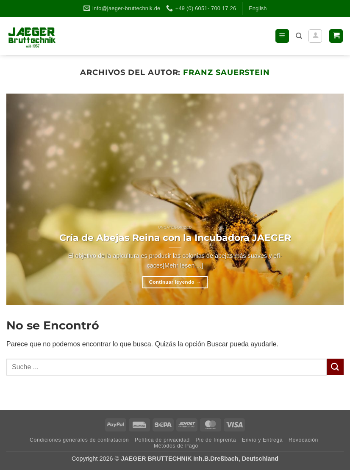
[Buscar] (299, 36)
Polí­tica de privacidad (162, 440)
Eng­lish (258, 8)
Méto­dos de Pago (176, 446)
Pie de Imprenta (216, 440)
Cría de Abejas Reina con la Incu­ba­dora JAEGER (175, 237)
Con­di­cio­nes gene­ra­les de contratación (79, 440)
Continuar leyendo (175, 282)
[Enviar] (335, 367)
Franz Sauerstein (226, 72)
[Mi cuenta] (315, 36)
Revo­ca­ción (303, 440)
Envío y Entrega (262, 440)
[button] (282, 36)
